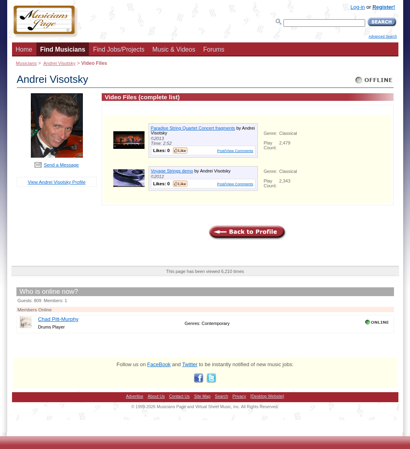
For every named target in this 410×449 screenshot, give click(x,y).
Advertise (134, 396)
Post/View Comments (235, 150)
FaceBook (159, 364)
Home (24, 49)
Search (221, 396)
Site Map (202, 396)
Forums (213, 49)
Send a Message (61, 164)
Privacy (239, 396)
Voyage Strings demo (172, 170)
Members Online (35, 309)
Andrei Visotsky (59, 63)
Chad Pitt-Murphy (58, 319)
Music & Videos (174, 49)
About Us (156, 396)
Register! (383, 7)
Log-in (357, 7)
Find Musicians (62, 49)
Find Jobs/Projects (119, 49)
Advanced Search (382, 36)
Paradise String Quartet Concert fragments (193, 128)
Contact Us (179, 396)
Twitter (189, 364)
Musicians (26, 63)
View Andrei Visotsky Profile (56, 181)
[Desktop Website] (267, 396)
